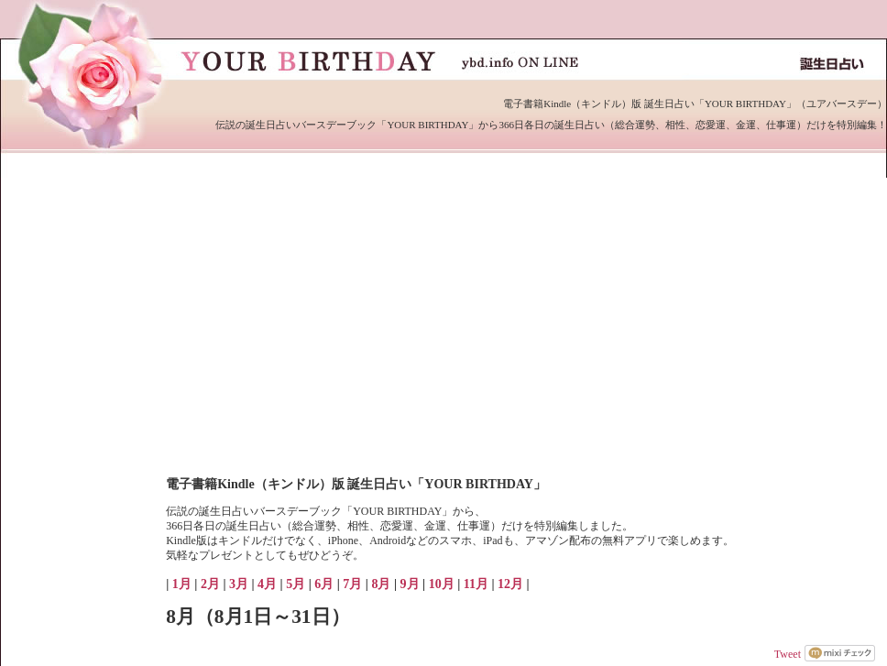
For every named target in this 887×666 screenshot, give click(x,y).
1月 (182, 584)
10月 (441, 584)
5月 (295, 584)
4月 (267, 584)
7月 (352, 584)
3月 (238, 584)
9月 (410, 584)
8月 (380, 584)
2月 (210, 584)
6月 (324, 584)
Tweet (787, 654)
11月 (476, 584)
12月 (510, 584)
